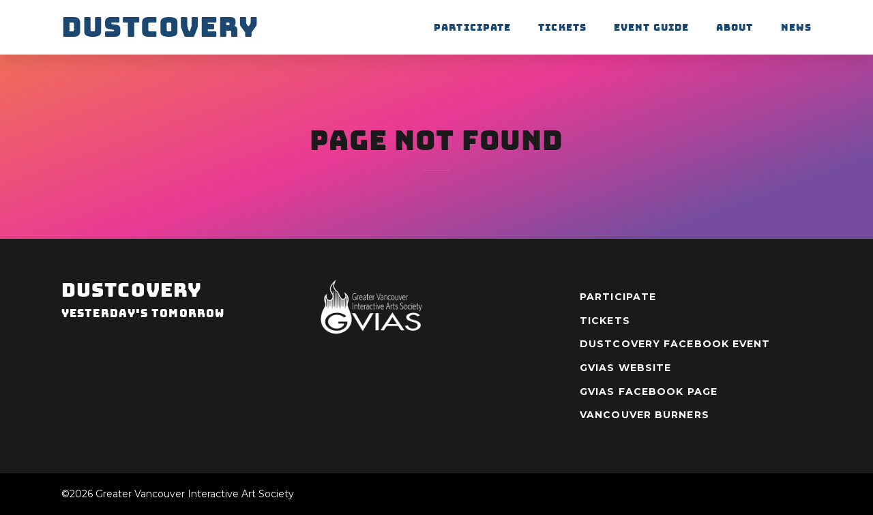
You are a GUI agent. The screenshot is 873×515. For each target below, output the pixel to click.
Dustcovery (159, 27)
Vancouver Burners (644, 415)
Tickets (562, 27)
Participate (472, 27)
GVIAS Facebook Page (648, 391)
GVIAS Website (625, 368)
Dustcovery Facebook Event (675, 344)
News (796, 27)
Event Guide (651, 27)
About (735, 27)
